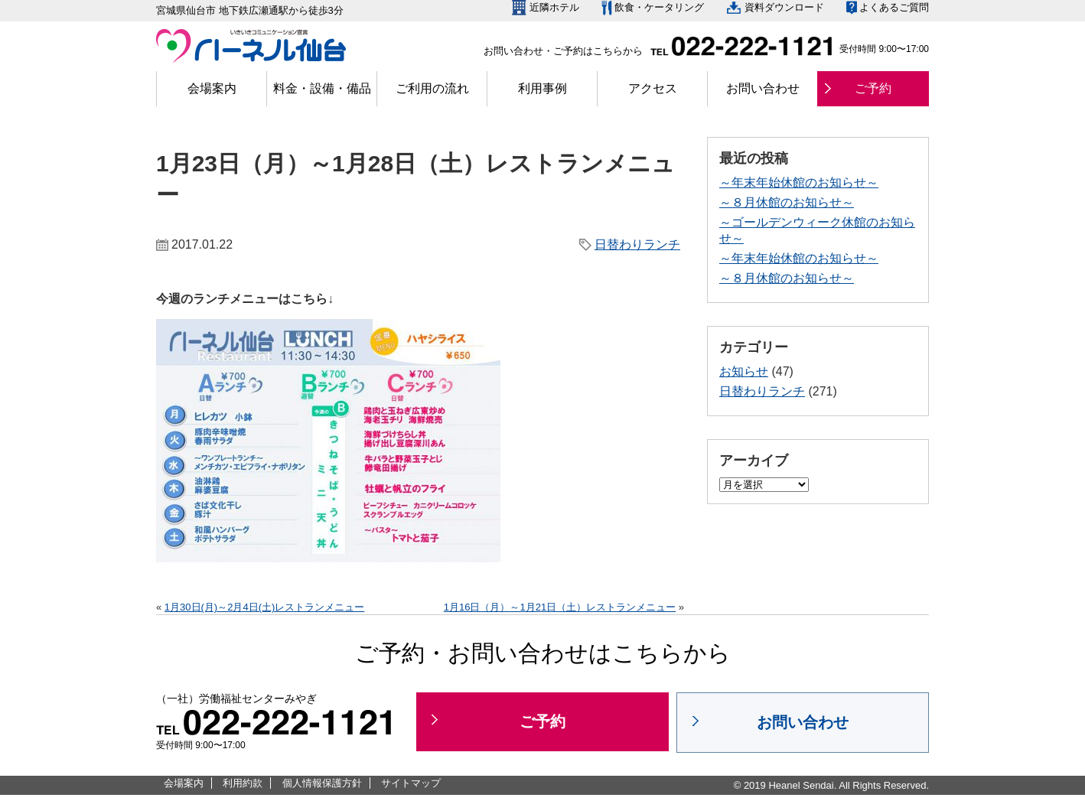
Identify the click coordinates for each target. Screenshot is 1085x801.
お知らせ (743, 371)
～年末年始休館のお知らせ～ (798, 182)
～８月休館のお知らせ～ (786, 202)
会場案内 (211, 88)
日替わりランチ (637, 244)
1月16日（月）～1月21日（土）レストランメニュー (560, 607)
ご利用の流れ (432, 88)
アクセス (652, 88)
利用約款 (242, 783)
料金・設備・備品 (322, 88)
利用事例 (542, 88)
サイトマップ (411, 783)
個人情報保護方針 (322, 783)
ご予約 (873, 88)
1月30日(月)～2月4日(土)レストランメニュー (264, 607)
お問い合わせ (763, 88)
